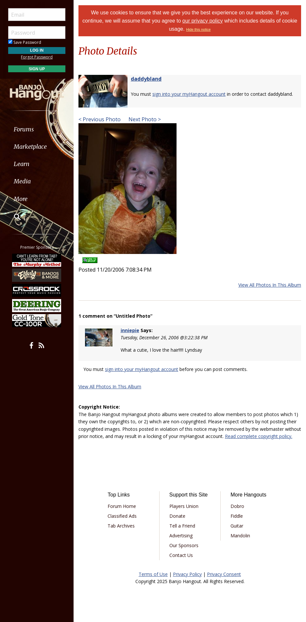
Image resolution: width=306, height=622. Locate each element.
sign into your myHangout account (189, 94)
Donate (177, 516)
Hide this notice (198, 29)
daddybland (146, 78)
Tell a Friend (182, 526)
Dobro (237, 506)
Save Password (24, 42)
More (20, 199)
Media (22, 181)
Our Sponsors (183, 545)
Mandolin (240, 535)
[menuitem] (37, 129)
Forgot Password (37, 57)
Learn (21, 164)
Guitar (236, 526)
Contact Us (181, 555)
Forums (24, 129)
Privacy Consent (224, 574)
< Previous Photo (99, 119)
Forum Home (122, 506)
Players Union (183, 506)
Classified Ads (122, 516)
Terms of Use (153, 574)
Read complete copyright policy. (258, 436)
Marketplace (30, 146)
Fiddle (236, 516)
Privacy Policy (187, 574)
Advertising (181, 535)
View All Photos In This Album (269, 285)
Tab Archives (121, 526)
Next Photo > (144, 119)
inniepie (130, 330)
